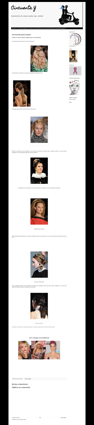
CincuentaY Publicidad (49, 28)
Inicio (40, 417)
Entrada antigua (63, 417)
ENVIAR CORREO (72, 99)
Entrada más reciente (16, 417)
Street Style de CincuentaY (60, 28)
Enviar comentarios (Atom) (21, 419)
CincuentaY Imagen (39, 28)
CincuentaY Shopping (22, 28)
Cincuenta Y (23, 8)
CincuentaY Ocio (31, 28)
